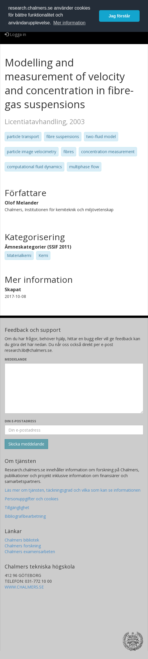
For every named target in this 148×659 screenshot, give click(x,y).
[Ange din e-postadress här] (74, 430)
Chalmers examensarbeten (30, 551)
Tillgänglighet (17, 507)
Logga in (15, 34)
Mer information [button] (69, 22)
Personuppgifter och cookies (32, 499)
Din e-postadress (20, 421)
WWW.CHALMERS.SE (24, 587)
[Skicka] (26, 444)
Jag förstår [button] (119, 16)
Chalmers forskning (23, 545)
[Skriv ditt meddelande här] (74, 388)
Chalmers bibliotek (22, 540)
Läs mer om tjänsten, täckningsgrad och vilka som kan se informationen (72, 490)
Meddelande (16, 359)
